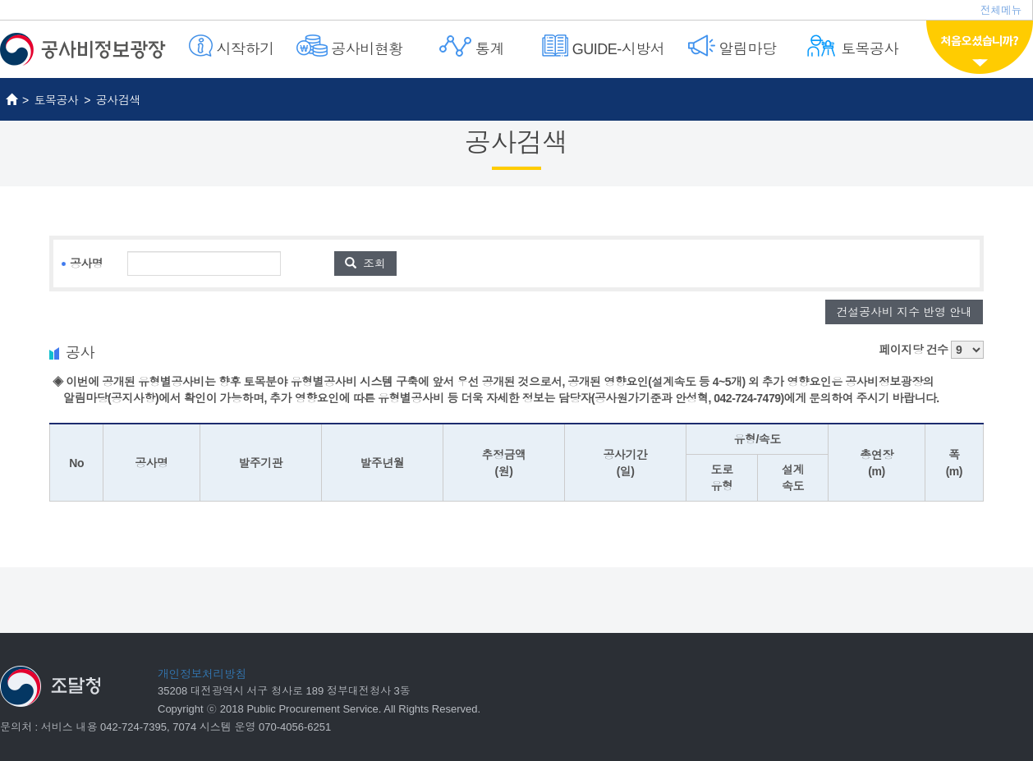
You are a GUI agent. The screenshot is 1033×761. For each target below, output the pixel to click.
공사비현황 (349, 45)
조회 (365, 263)
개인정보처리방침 (202, 674)
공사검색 (118, 100)
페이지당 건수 (931, 350)
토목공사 (852, 45)
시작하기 (231, 45)
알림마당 (732, 45)
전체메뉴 (1001, 10)
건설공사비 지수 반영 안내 (904, 312)
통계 (471, 45)
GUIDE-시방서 (603, 45)
